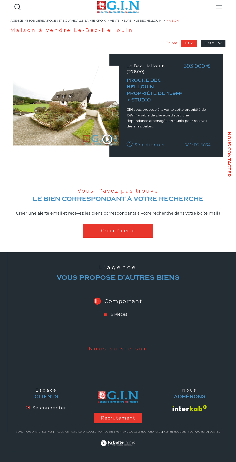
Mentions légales (127, 431)
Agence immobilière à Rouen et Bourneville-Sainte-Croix (58, 20)
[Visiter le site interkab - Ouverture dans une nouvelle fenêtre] (189, 408)
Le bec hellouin (149, 20)
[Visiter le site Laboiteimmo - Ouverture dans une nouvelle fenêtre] (117, 448)
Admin (168, 431)
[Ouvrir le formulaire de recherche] (17, 7)
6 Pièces (119, 314)
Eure (127, 20)
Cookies (215, 432)
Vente (114, 20)
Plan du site (106, 431)
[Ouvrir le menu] (218, 7)
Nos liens (180, 431)
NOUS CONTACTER (229, 154)
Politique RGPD (198, 431)
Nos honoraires (151, 431)
